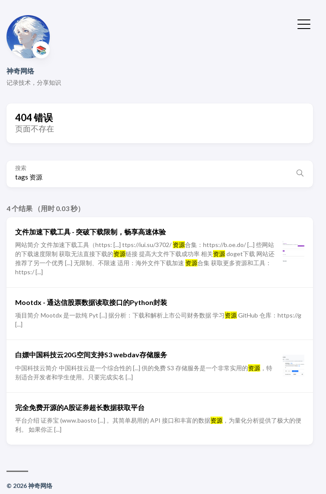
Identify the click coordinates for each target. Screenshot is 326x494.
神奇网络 (20, 71)
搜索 (20, 168)
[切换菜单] (304, 23)
